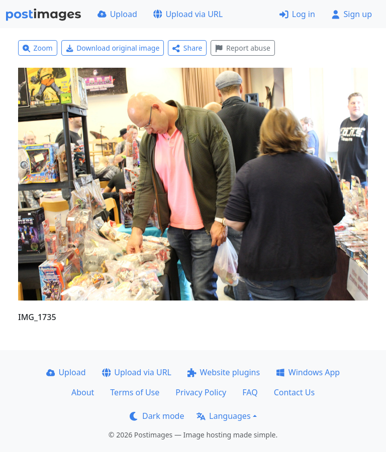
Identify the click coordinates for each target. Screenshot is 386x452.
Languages (223, 415)
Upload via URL (188, 14)
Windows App (308, 372)
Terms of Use (134, 392)
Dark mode (157, 415)
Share (187, 48)
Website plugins (223, 372)
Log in (297, 14)
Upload (117, 14)
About (82, 392)
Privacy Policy (200, 392)
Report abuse (242, 48)
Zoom (38, 48)
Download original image (113, 48)
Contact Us (294, 392)
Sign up (351, 14)
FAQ (249, 392)
